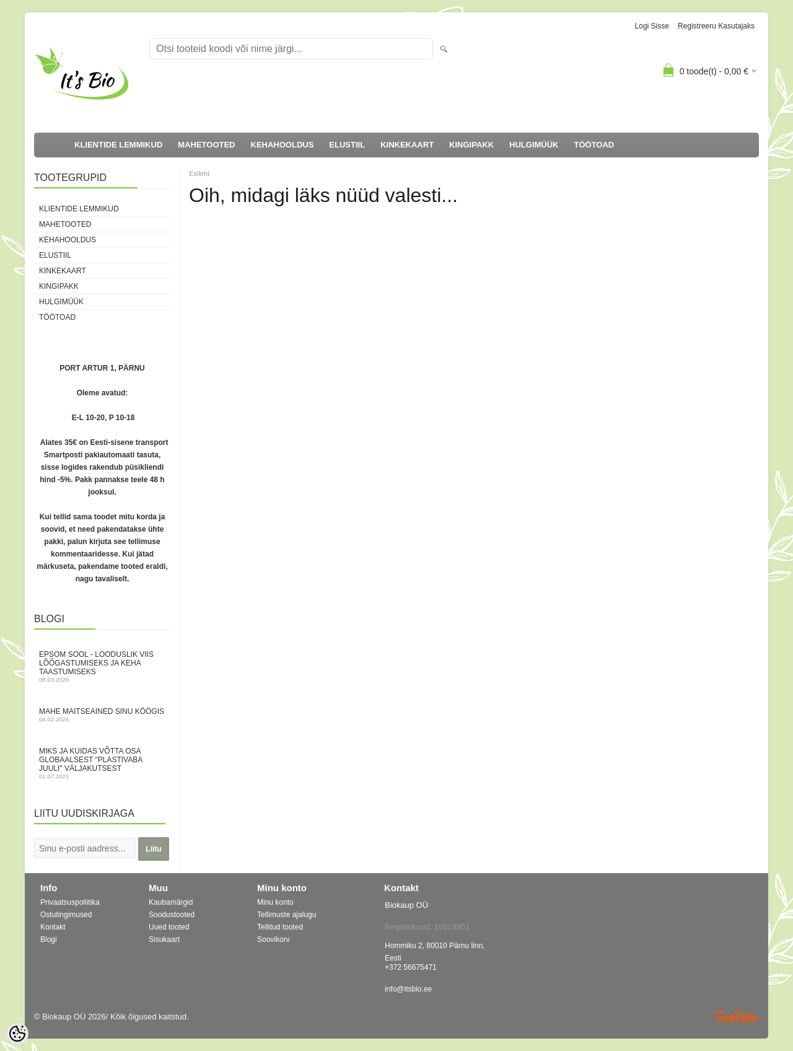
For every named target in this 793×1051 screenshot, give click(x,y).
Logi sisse (652, 26)
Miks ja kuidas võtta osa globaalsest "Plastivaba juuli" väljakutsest (102, 763)
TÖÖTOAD (594, 144)
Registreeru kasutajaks (716, 26)
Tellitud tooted (280, 927)
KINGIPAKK (471, 144)
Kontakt (53, 927)
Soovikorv (273, 939)
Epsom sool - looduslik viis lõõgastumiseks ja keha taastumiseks (102, 666)
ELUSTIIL (347, 144)
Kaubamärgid (171, 902)
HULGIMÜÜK (533, 144)
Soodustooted (172, 914)
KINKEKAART (407, 144)
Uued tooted (169, 927)
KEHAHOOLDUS (282, 144)
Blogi (48, 939)
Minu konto (275, 902)
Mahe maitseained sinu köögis (102, 715)
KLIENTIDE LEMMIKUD (118, 144)
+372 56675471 (411, 967)
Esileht (199, 173)
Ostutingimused (66, 914)
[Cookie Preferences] (17, 1033)
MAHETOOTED (206, 144)
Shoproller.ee (737, 1017)
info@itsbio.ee (408, 989)
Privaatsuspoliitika (70, 902)
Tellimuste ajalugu (286, 914)
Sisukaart (164, 939)
